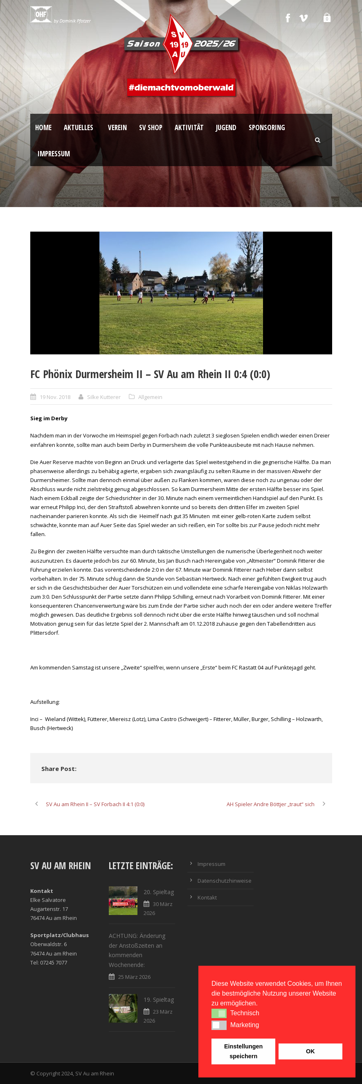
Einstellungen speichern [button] (243, 1051)
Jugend (226, 127)
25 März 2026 (134, 976)
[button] (219, 1013)
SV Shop (150, 127)
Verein (117, 127)
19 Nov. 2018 (55, 397)
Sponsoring (267, 127)
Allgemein (150, 397)
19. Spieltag (159, 999)
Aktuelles (78, 127)
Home (43, 127)
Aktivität (189, 127)
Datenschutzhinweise (225, 880)
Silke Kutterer (104, 397)
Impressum (54, 153)
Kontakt (207, 897)
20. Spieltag (159, 892)
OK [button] (310, 1051)
